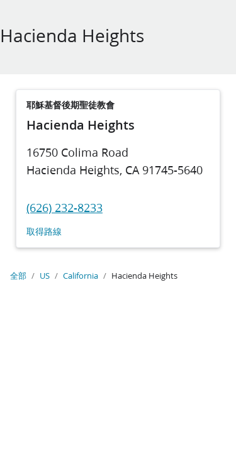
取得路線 (44, 231)
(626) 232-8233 (64, 207)
